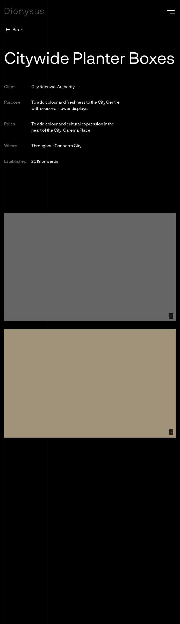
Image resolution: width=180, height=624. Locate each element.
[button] (170, 11)
